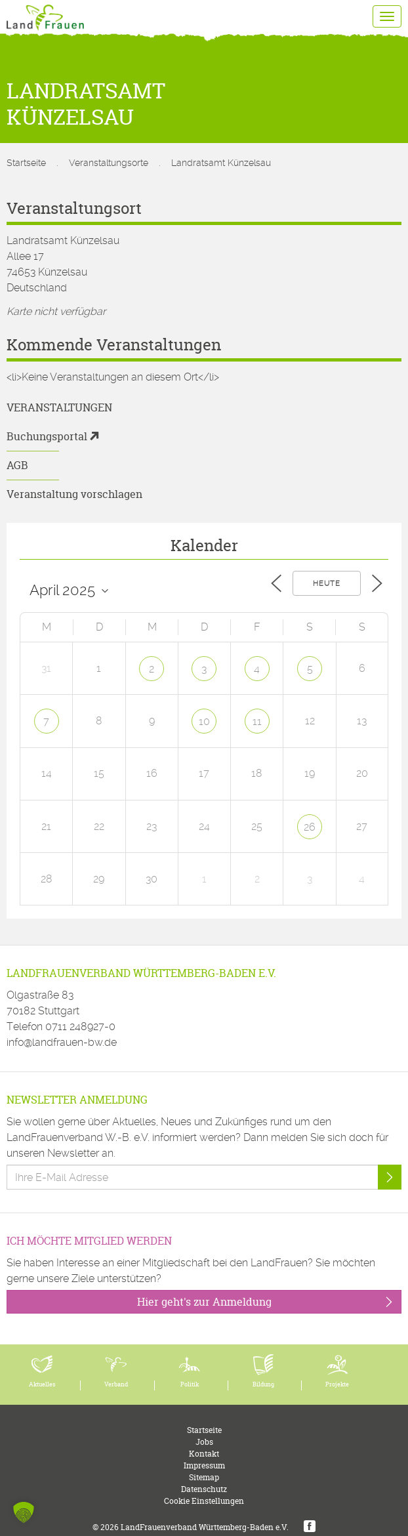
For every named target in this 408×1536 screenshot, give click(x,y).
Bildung (263, 1384)
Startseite (26, 162)
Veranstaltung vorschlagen (74, 494)
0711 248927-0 (80, 1026)
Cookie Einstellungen (204, 1500)
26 (310, 827)
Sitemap (204, 1477)
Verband (116, 1384)
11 (257, 721)
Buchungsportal (47, 436)
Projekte (337, 1384)
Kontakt (204, 1453)
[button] (23, 1512)
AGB (17, 465)
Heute (326, 583)
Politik (189, 1384)
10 (204, 721)
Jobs (204, 1441)
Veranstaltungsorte (108, 162)
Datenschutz (204, 1489)
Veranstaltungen (59, 407)
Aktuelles (42, 1384)
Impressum (204, 1465)
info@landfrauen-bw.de (62, 1042)
